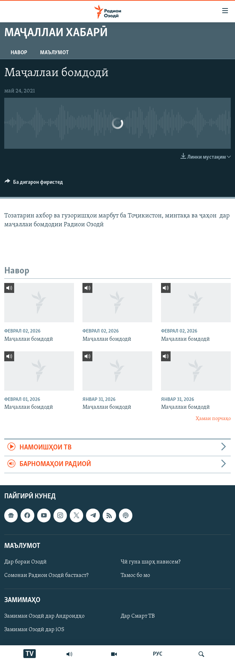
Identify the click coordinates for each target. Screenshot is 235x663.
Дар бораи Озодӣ (25, 562)
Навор (19, 53)
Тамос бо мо (135, 575)
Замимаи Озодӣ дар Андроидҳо (44, 616)
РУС (157, 654)
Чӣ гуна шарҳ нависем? (150, 562)
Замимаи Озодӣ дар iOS (34, 630)
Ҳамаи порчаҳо (213, 418)
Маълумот (54, 53)
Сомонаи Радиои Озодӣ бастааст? (46, 575)
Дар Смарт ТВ (138, 616)
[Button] (34, 184)
